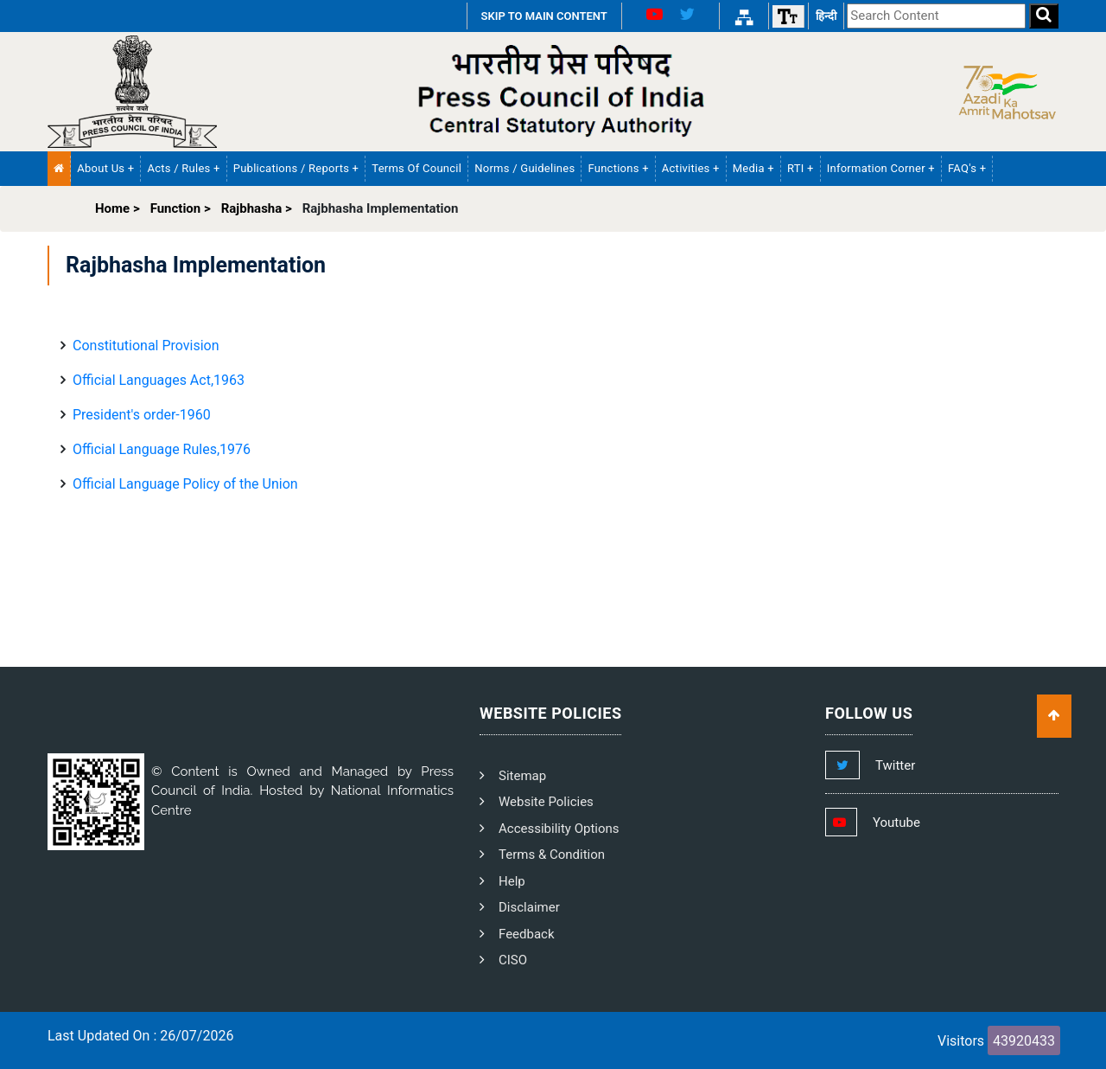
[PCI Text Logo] (553, 91)
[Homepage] (132, 91)
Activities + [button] (691, 168)
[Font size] (788, 16)
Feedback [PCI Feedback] (527, 934)
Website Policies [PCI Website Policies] (546, 802)
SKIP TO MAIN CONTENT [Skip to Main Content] (544, 16)
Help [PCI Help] (512, 881)
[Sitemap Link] (744, 16)
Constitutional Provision (146, 345)
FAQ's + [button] (967, 168)
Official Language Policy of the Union (185, 484)
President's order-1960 (142, 414)
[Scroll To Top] (1054, 716)
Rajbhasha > (256, 208)
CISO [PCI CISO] (513, 960)
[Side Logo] (1003, 91)
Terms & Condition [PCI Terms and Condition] (552, 854)
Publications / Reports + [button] (296, 168)
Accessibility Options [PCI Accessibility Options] (559, 828)
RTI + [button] (800, 168)
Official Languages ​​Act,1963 (159, 380)
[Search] (1043, 16)
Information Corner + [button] (881, 168)
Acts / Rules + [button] (183, 168)
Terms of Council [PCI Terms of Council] (416, 168)
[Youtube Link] (648, 16)
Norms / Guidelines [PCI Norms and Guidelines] (524, 168)
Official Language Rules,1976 (162, 449)
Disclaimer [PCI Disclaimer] (529, 907)
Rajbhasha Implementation (380, 208)
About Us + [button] (105, 168)
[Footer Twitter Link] (887, 765)
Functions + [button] (618, 168)
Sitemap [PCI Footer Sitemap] (522, 776)
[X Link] (693, 16)
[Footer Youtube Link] (888, 822)
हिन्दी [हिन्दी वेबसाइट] (826, 16)
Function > (180, 208)
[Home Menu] (59, 169)
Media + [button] (753, 168)
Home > (117, 208)
